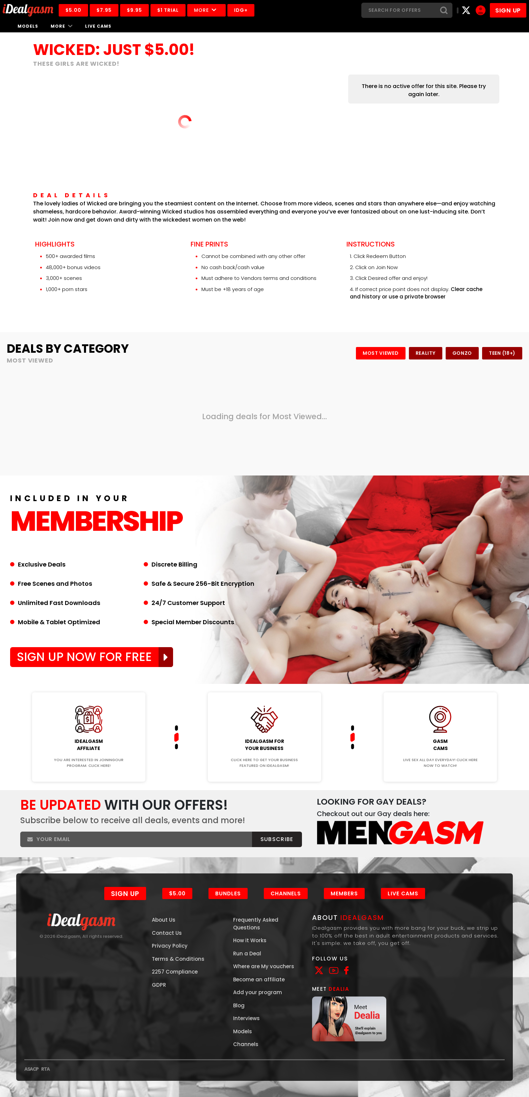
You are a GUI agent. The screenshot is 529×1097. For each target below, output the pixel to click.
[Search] (398, 10)
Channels (286, 893)
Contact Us (167, 932)
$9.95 (134, 10)
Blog (239, 1005)
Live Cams (98, 26)
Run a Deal (247, 953)
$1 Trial (168, 10)
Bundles (228, 893)
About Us (163, 919)
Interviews (246, 1018)
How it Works (250, 940)
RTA (45, 1069)
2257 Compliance (175, 971)
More (206, 10)
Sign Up (125, 893)
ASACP (31, 1069)
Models (28, 26)
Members (344, 893)
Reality (426, 353)
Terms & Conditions (178, 958)
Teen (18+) (502, 353)
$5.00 (73, 10)
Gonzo (462, 353)
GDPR (159, 984)
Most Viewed (381, 353)
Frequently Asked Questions (255, 923)
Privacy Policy (170, 945)
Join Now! (88, 688)
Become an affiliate (259, 979)
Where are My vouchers (263, 966)
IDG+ (241, 10)
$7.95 (104, 10)
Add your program (257, 992)
